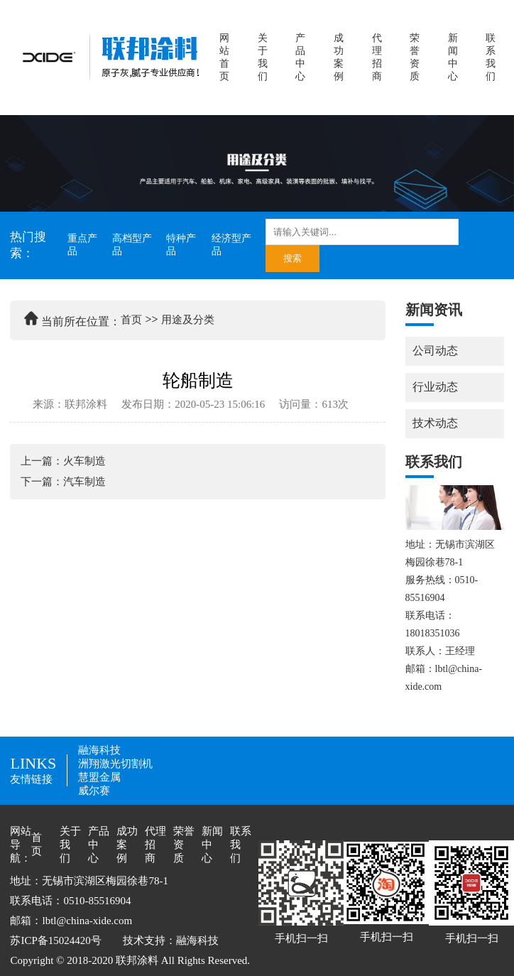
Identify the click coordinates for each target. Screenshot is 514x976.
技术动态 (435, 423)
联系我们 (491, 57)
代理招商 (377, 57)
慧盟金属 (99, 777)
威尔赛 (94, 790)
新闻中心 (453, 57)
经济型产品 (231, 244)
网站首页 (224, 57)
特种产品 (181, 244)
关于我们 (263, 57)
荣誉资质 (415, 57)
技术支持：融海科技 (171, 940)
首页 (131, 319)
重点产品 (82, 244)
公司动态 (435, 351)
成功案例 (339, 57)
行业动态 (435, 387)
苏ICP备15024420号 (55, 940)
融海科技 (99, 750)
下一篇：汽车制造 (63, 481)
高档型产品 (132, 244)
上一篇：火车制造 (63, 461)
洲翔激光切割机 (115, 763)
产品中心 (300, 57)
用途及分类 (187, 319)
